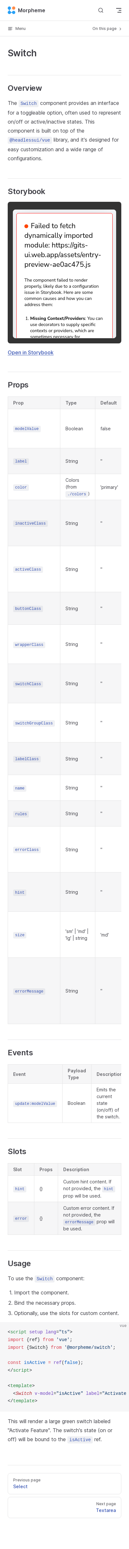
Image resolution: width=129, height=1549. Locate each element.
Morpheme (26, 10)
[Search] (100, 10)
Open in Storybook (31, 352)
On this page (107, 28)
